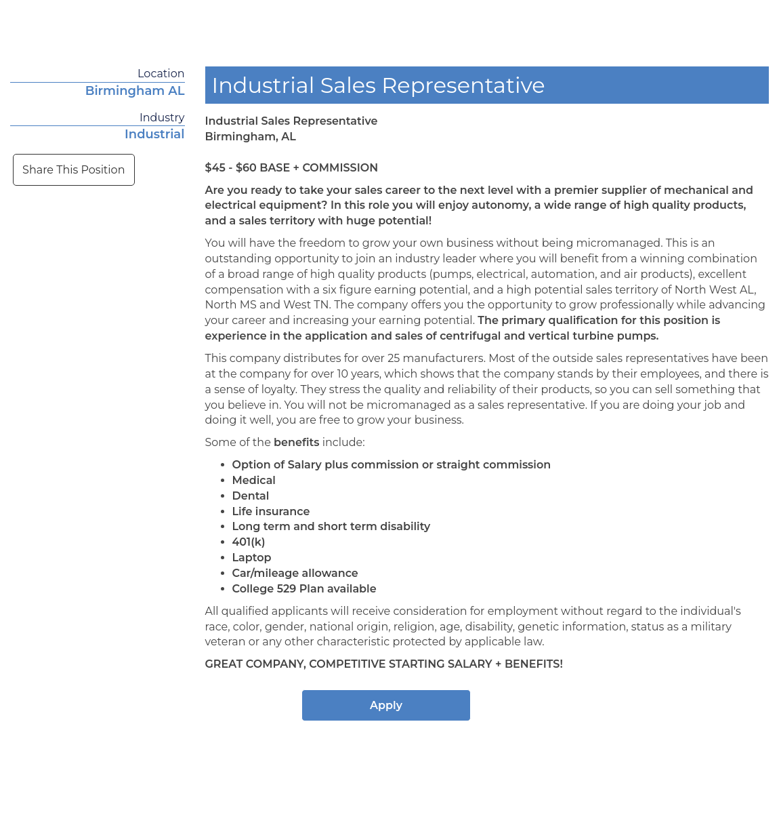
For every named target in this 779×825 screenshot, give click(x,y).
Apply (386, 705)
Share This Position (73, 169)
